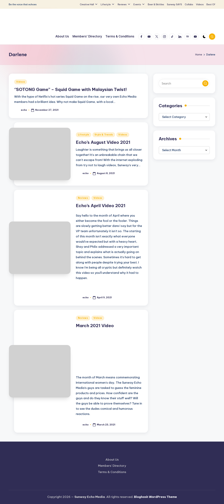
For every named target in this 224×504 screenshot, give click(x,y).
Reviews (83, 198)
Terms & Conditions (112, 472)
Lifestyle (83, 134)
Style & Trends (104, 134)
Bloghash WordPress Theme (155, 497)
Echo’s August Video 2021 (103, 142)
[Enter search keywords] (184, 83)
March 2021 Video (95, 325)
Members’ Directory (112, 466)
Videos (20, 81)
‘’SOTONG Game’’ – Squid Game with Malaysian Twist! (70, 89)
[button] (205, 83)
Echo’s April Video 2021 (100, 205)
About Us (112, 459)
